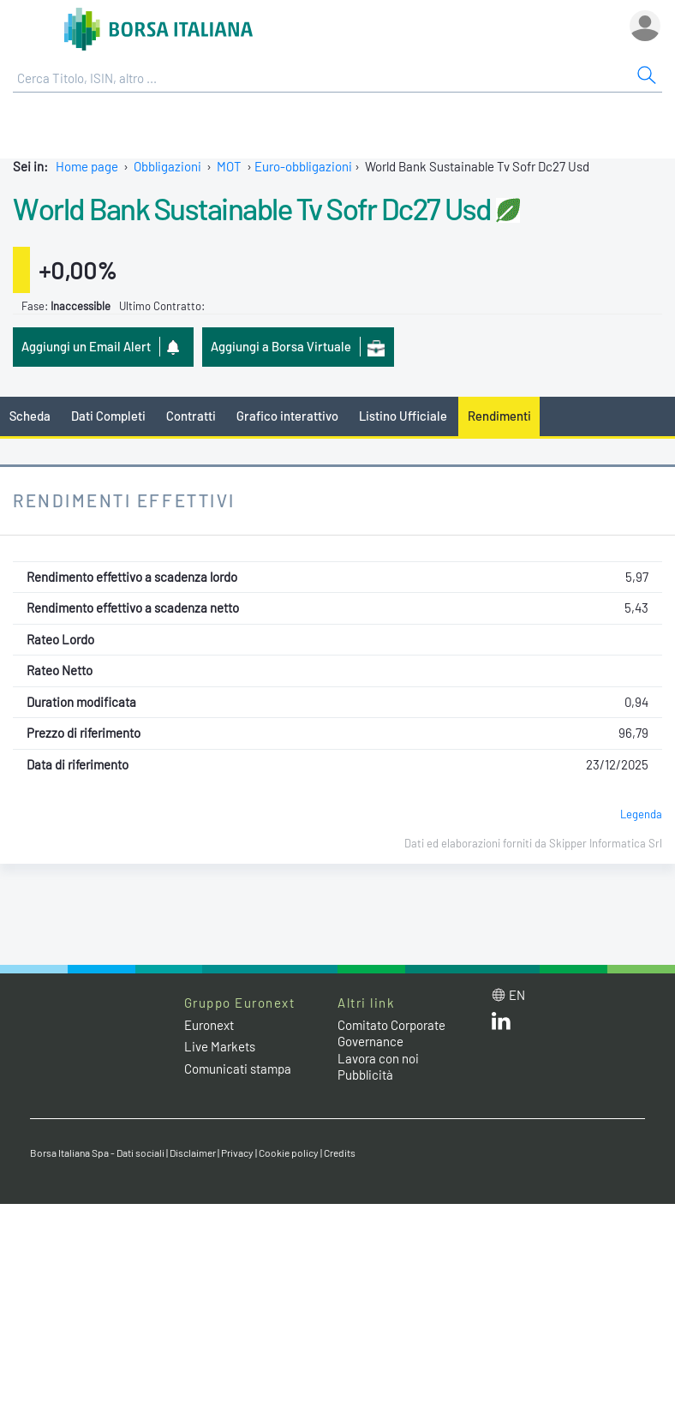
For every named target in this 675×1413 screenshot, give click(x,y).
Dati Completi (108, 415)
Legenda (641, 814)
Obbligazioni (167, 166)
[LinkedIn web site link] (501, 1025)
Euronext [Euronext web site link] (209, 1025)
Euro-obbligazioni (303, 166)
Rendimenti (499, 415)
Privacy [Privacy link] (237, 1153)
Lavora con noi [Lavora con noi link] (378, 1058)
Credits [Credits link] (339, 1153)
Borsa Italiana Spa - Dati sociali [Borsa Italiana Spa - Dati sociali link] (97, 1153)
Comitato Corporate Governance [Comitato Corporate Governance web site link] (391, 1033)
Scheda (30, 415)
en (517, 995)
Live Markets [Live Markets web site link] (219, 1046)
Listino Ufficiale (403, 415)
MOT (229, 166)
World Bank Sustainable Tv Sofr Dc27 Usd (252, 208)
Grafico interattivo (287, 415)
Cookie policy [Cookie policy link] (289, 1153)
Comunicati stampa (237, 1068)
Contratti (191, 415)
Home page (87, 166)
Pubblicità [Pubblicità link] (365, 1074)
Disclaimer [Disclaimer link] (193, 1153)
